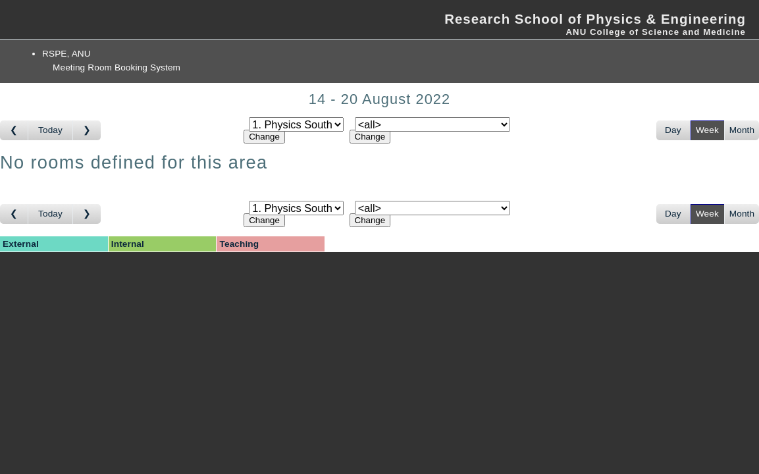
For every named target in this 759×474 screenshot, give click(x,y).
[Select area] (296, 124)
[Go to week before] (14, 130)
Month (741, 130)
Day (673, 130)
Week (707, 130)
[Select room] (432, 124)
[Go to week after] (87, 130)
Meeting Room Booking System (116, 67)
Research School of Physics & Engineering (595, 19)
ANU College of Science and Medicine (655, 32)
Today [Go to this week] (50, 130)
